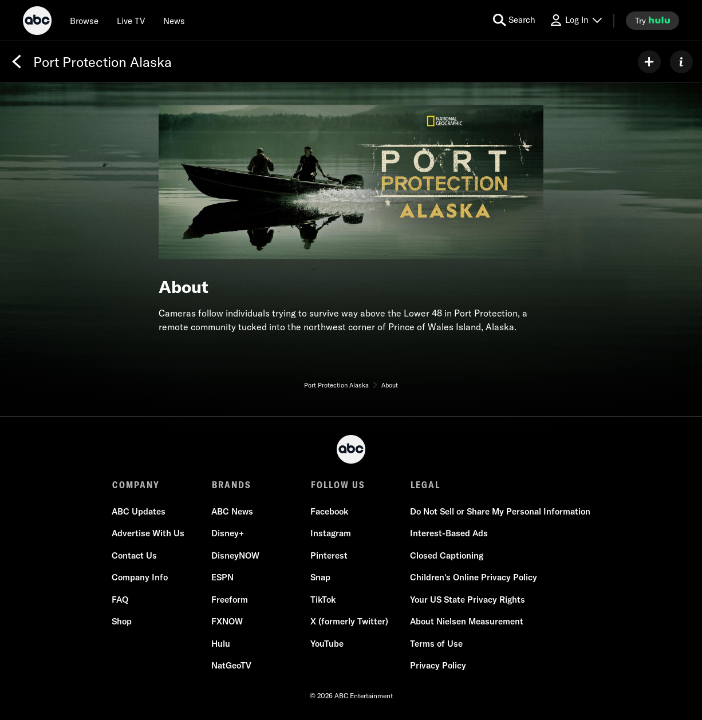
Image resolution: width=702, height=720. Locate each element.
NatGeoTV (231, 665)
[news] (174, 20)
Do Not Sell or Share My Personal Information (499, 512)
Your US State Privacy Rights (466, 600)
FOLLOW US (337, 485)
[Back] (16, 62)
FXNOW (227, 621)
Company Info (140, 577)
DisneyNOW (235, 556)
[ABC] (37, 22)
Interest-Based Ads (448, 533)
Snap (320, 577)
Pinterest (329, 556)
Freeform (229, 600)
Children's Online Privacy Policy (473, 577)
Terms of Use (435, 644)
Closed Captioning (446, 556)
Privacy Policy (437, 665)
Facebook (329, 512)
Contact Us (134, 556)
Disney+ (227, 533)
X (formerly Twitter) (349, 621)
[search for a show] (514, 20)
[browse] (84, 20)
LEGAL (424, 485)
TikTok (323, 600)
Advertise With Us (148, 533)
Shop (122, 621)
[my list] (649, 61)
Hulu (220, 644)
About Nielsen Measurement (466, 621)
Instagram (330, 533)
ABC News (232, 512)
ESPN (222, 577)
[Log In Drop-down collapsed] (575, 20)
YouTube (327, 644)
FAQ (120, 600)
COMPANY (136, 485)
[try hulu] (652, 20)
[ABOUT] (681, 61)
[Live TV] (131, 20)
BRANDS (231, 485)
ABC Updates (139, 512)
